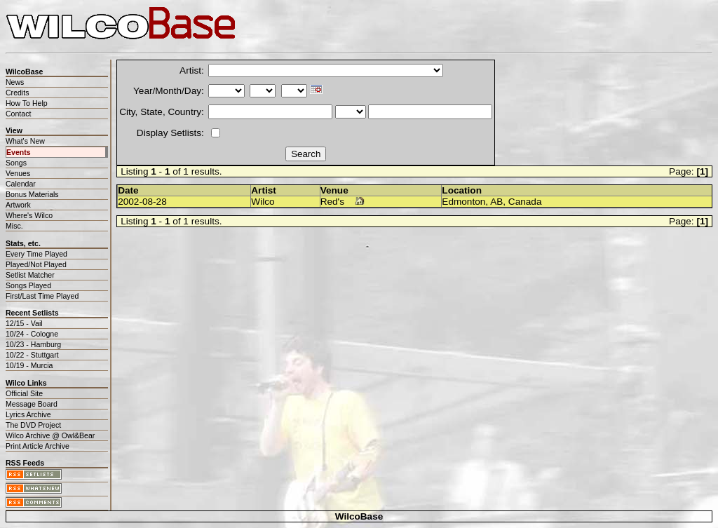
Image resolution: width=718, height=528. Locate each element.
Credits (17, 92)
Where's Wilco (29, 215)
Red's (332, 201)
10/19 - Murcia (29, 365)
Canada (525, 201)
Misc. (14, 226)
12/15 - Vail (24, 323)
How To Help (27, 103)
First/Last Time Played (42, 296)
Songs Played (28, 285)
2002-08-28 (142, 201)
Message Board (31, 404)
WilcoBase (359, 516)
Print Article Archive (37, 446)
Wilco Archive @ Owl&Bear (50, 435)
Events (18, 152)
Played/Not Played (36, 264)
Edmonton (463, 201)
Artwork (18, 205)
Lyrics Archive (28, 414)
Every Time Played (36, 254)
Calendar (21, 184)
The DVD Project (33, 425)
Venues (18, 173)
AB (496, 201)
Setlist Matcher (30, 275)
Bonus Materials (32, 194)
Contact (18, 113)
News (15, 82)
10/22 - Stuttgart (32, 355)
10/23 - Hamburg (33, 344)
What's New (25, 141)
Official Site (24, 393)
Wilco (262, 201)
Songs (16, 162)
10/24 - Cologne (32, 334)
